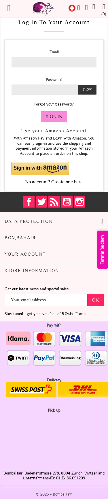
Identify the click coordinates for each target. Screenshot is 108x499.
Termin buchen (102, 249)
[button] (54, 168)
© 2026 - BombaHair (54, 494)
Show (87, 89)
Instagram (79, 202)
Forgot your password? (54, 104)
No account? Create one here (54, 182)
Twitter (41, 202)
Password (54, 80)
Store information (32, 270)
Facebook (29, 202)
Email (54, 52)
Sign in (54, 116)
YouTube (67, 202)
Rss (54, 202)
